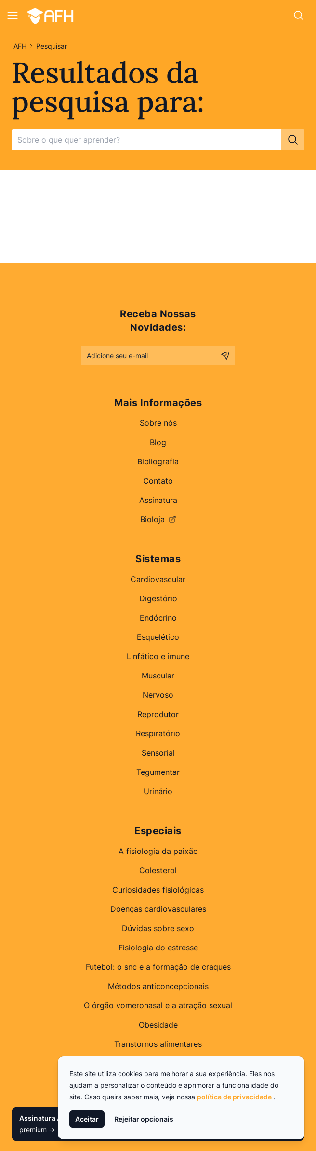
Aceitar (87, 1119)
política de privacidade (234, 1097)
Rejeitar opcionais (143, 1119)
